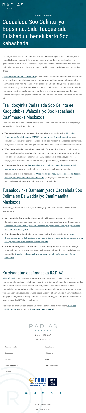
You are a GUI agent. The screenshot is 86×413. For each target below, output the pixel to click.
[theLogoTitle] (12, 6)
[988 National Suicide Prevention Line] (52, 382)
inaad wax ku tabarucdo (41, 309)
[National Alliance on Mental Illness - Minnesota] (37, 382)
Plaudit (48, 409)
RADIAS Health (9, 278)
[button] (82, 4)
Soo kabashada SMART (28, 137)
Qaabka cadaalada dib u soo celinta (19, 76)
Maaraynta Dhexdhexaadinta (57, 137)
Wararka (48, 15)
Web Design (39, 409)
